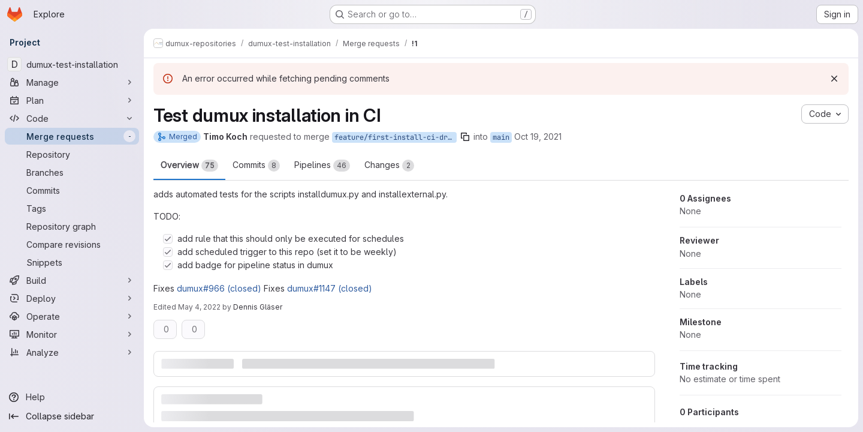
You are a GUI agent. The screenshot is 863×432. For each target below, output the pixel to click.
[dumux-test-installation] (72, 64)
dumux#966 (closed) (219, 288)
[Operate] (72, 316)
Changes (389, 166)
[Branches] (72, 172)
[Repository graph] (72, 226)
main (501, 137)
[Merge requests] (72, 136)
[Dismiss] (834, 78)
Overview (189, 166)
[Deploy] (72, 298)
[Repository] (72, 154)
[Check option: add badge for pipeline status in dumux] (168, 265)
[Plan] (72, 100)
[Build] (72, 280)
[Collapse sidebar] (72, 416)
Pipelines (322, 166)
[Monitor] (72, 334)
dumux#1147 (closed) (329, 288)
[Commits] (72, 190)
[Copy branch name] (465, 137)
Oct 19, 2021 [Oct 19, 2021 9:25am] (538, 136)
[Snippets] (72, 262)
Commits (256, 166)
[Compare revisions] (72, 244)
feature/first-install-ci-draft (395, 137)
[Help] (72, 397)
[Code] (72, 118)
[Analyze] (72, 352)
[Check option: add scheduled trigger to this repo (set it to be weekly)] (168, 252)
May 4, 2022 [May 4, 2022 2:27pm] (199, 306)
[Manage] (72, 82)
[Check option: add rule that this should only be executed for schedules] (168, 239)
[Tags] (72, 208)
